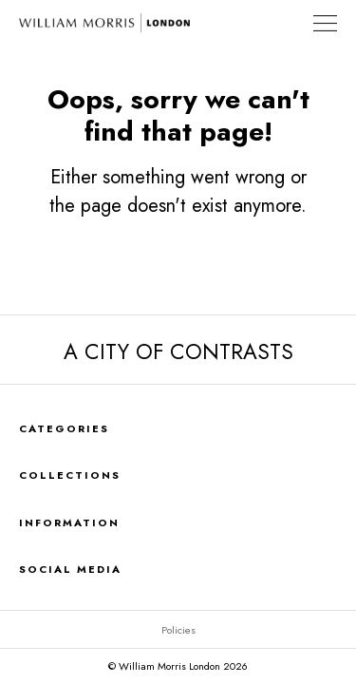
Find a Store (288, 23)
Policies (178, 629)
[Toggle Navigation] (325, 22)
